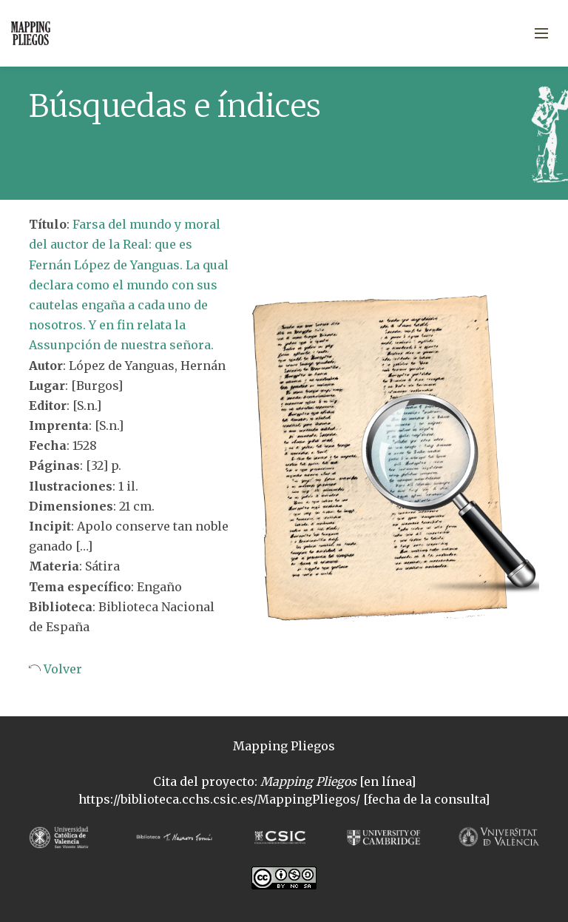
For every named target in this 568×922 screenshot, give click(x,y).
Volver (61, 669)
